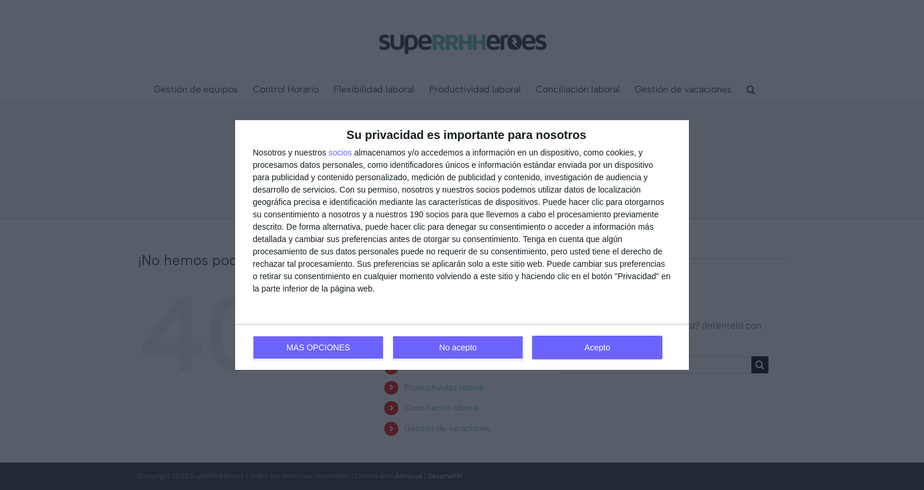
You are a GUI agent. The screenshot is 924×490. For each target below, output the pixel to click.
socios (340, 152)
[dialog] (462, 245)
